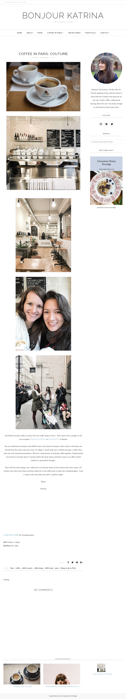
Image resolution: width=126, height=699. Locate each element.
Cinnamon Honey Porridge (106, 207)
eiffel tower (49, 568)
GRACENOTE (53, 439)
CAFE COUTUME (10, 535)
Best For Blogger (73, 696)
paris (57, 568)
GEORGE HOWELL (38, 439)
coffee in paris (27, 568)
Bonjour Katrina (63, 15)
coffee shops (38, 568)
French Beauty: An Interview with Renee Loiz (62, 686)
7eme (12, 568)
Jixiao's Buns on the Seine (102, 674)
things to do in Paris (68, 568)
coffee (17, 568)
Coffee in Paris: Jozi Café (23, 686)
